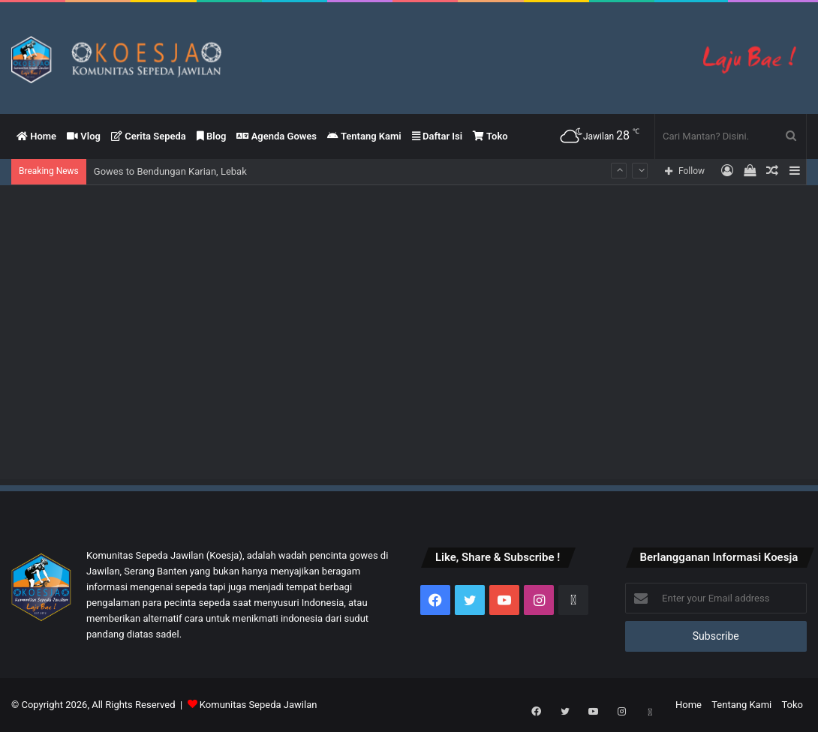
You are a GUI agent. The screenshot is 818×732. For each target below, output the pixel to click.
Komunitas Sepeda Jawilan (258, 704)
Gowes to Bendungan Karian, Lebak (170, 171)
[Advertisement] (409, 343)
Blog (212, 136)
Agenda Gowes (276, 136)
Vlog (84, 136)
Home (36, 136)
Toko (490, 136)
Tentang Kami (364, 136)
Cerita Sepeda (148, 136)
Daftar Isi (437, 136)
